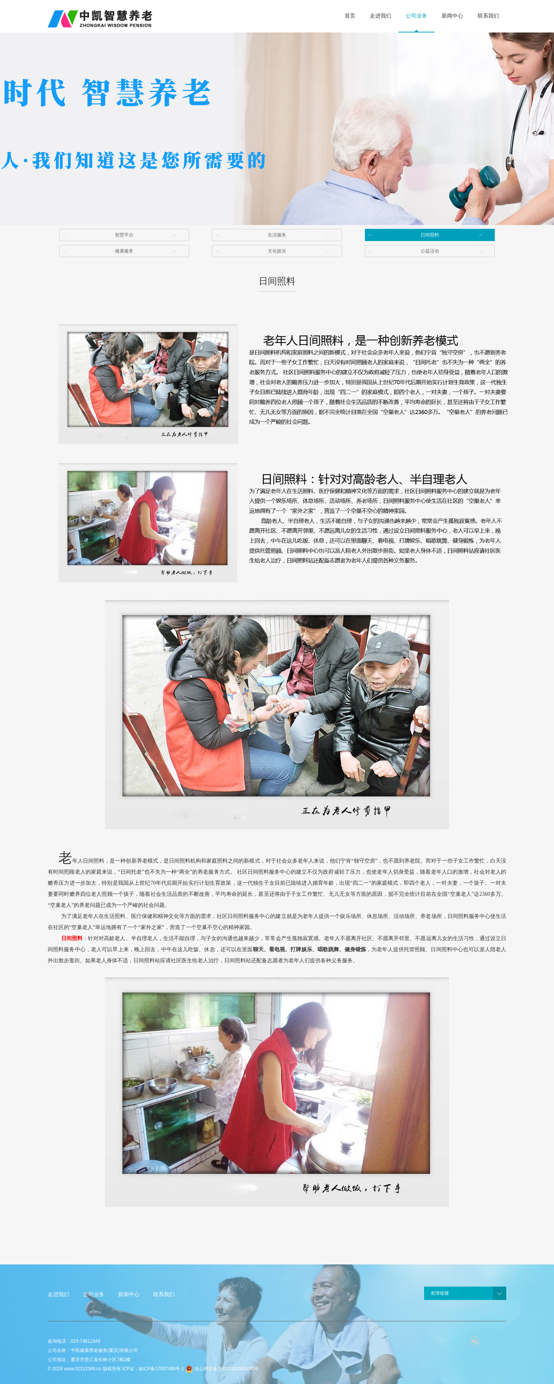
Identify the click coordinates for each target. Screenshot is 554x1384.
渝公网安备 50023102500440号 (222, 1368)
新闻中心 (128, 1294)
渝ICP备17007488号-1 (161, 1368)
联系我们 (164, 1294)
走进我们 (58, 1294)
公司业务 (93, 1294)
